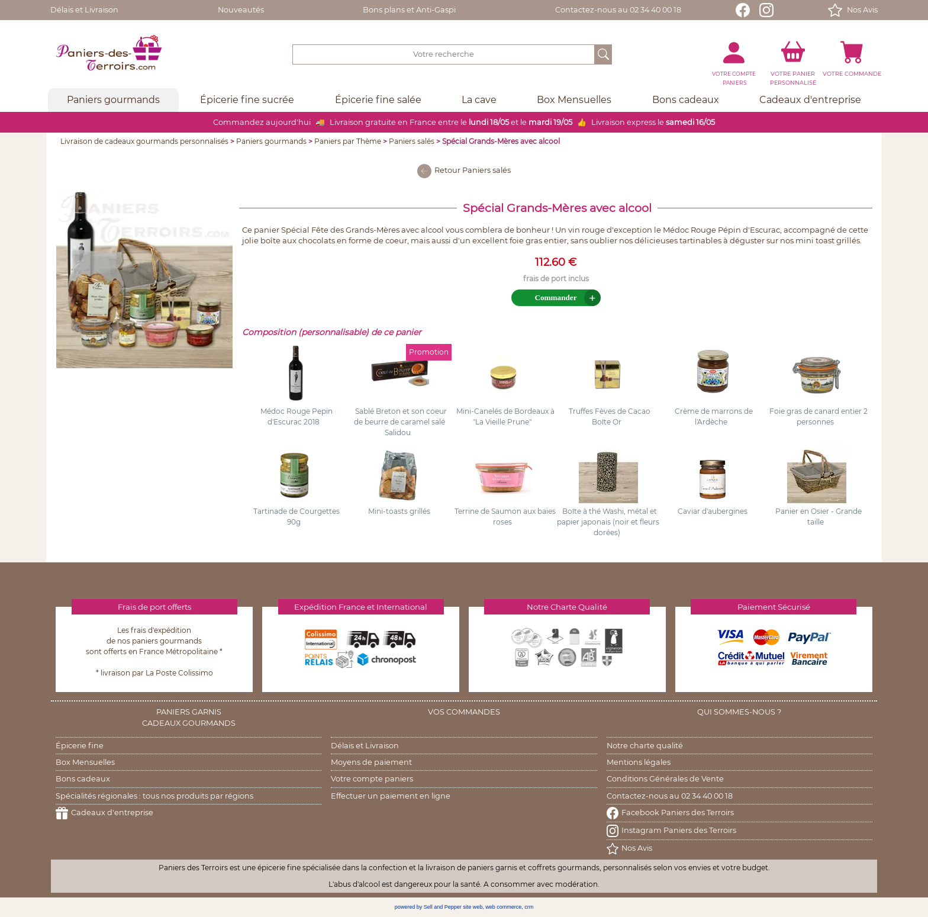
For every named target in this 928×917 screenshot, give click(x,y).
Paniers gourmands (271, 141)
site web (472, 907)
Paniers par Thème (347, 141)
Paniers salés (411, 141)
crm (528, 907)
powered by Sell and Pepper (428, 907)
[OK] (603, 54)
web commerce (503, 907)
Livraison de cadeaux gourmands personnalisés (144, 141)
